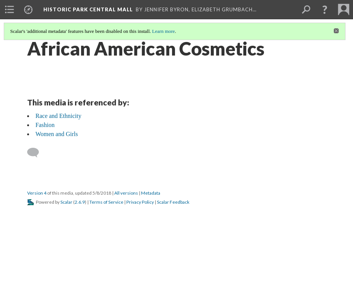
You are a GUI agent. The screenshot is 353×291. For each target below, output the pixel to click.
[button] (324, 9)
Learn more (163, 31)
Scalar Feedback (173, 202)
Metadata (150, 193)
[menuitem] (9, 9)
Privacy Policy (140, 202)
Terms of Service (106, 202)
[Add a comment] (36, 153)
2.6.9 (80, 202)
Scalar (66, 202)
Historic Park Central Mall (88, 9)
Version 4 (36, 193)
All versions (126, 193)
